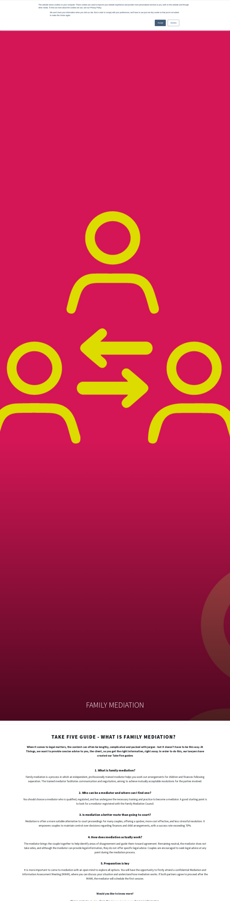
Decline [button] (173, 23)
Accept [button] (160, 23)
